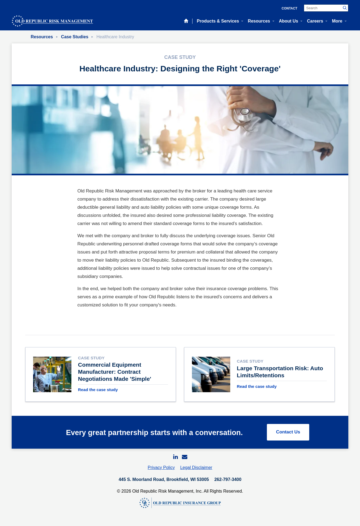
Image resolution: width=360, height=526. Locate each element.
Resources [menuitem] (259, 21)
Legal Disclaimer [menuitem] (196, 472)
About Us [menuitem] (288, 21)
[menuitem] (175, 461)
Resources (42, 36)
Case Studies (74, 36)
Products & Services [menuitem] (218, 21)
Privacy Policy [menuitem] (161, 472)
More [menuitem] (337, 21)
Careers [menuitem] (315, 21)
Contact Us (287, 435)
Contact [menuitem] (289, 8)
